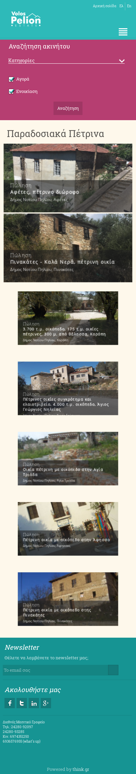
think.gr (80, 769)
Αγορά (18, 79)
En (129, 6)
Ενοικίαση (23, 91)
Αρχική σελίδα (104, 6)
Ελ (121, 6)
